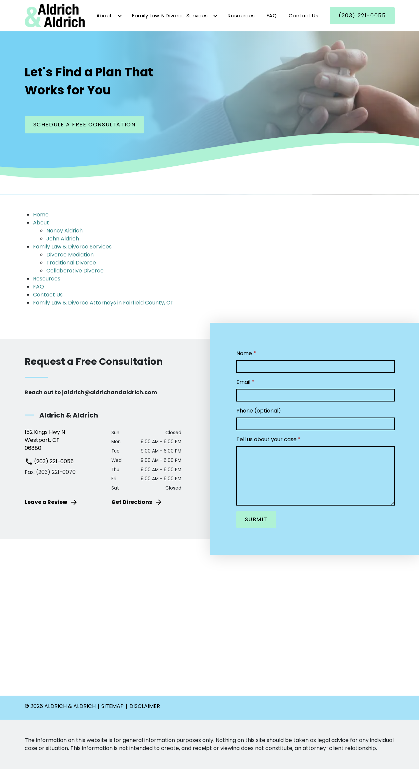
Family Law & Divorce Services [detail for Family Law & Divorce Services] (72, 246)
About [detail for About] (41, 222)
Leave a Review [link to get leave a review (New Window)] (51, 502)
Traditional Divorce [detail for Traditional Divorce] (71, 262)
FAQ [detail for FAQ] (38, 286)
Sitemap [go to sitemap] (112, 706)
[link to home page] (55, 15)
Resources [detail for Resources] (46, 278)
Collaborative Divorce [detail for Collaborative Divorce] (75, 270)
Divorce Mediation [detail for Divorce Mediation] (70, 254)
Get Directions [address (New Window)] (137, 502)
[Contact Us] (303, 16)
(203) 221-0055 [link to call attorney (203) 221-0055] (49, 461)
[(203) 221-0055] (362, 15)
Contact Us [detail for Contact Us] (48, 294)
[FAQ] (272, 16)
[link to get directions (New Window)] (63, 440)
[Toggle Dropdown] (119, 16)
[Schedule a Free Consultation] (84, 124)
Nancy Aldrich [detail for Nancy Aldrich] (64, 230)
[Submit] (256, 519)
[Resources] (241, 16)
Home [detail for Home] (41, 214)
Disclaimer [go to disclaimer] (144, 706)
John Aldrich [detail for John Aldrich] (62, 238)
